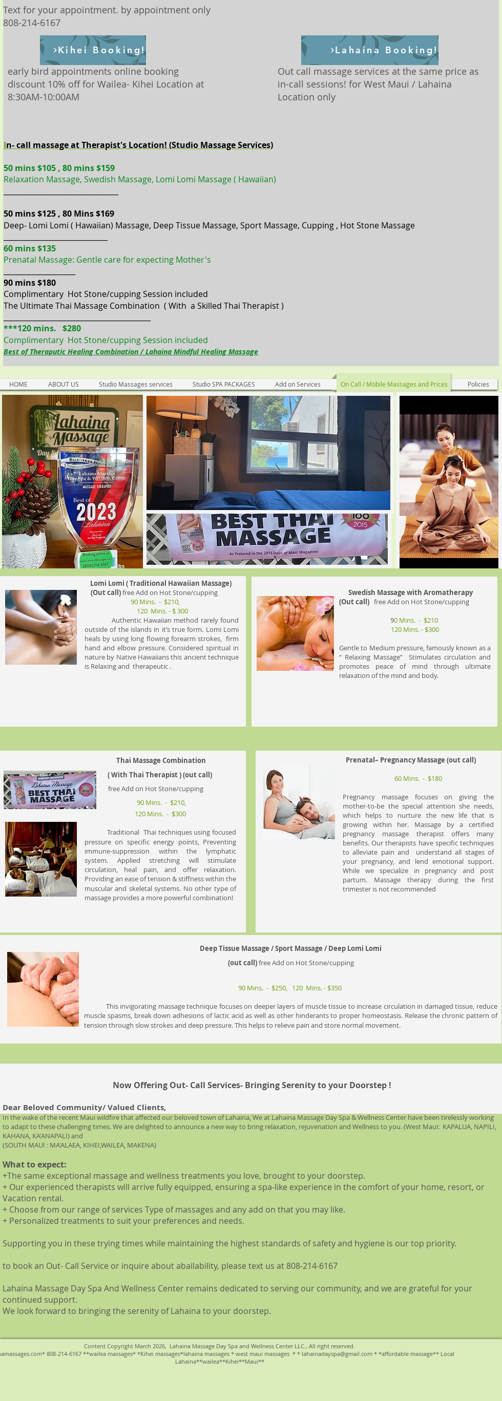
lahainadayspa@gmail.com (337, 1353)
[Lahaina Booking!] (369, 50)
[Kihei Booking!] (93, 50)
